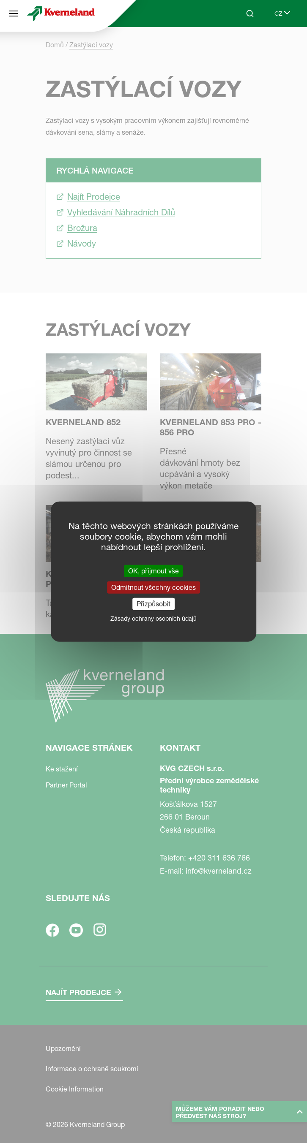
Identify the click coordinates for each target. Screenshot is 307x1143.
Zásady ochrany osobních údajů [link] (153, 618)
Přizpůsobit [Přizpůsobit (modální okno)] (153, 604)
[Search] (250, 13)
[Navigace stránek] (13, 13)
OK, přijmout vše (153, 570)
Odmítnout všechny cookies (153, 587)
